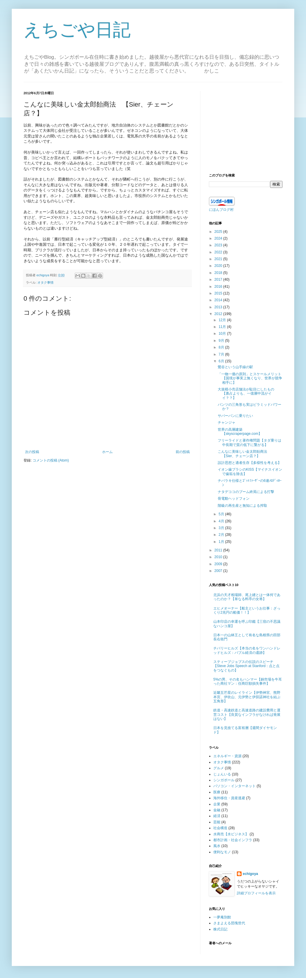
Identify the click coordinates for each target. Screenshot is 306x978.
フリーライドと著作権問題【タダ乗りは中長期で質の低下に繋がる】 (249, 442)
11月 (223, 327)
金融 (216, 810)
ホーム (107, 452)
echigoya (250, 874)
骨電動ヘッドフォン (234, 498)
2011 (218, 550)
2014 (218, 300)
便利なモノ (222, 852)
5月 (222, 514)
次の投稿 (32, 452)
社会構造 (220, 828)
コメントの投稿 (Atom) (51, 460)
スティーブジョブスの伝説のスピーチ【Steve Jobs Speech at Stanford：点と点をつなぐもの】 (246, 666)
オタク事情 (45, 282)
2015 (218, 293)
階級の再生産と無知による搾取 (242, 506)
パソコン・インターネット (234, 786)
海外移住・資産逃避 (229, 798)
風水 (216, 846)
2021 (218, 259)
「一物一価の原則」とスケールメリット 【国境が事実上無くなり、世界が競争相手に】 (251, 378)
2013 (218, 307)
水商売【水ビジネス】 (231, 834)
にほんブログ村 (221, 210)
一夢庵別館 (222, 917)
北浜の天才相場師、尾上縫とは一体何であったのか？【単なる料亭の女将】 (246, 597)
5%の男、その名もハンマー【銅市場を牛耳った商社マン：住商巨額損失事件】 (247, 681)
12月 (223, 320)
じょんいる (222, 774)
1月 (222, 542)
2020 (218, 266)
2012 (218, 314)
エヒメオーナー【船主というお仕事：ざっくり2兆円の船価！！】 (246, 610)
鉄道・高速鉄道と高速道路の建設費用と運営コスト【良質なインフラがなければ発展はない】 (246, 714)
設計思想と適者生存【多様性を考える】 (249, 463)
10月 (223, 333)
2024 (218, 238)
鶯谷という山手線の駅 (235, 367)
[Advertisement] (245, 127)
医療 (216, 792)
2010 (218, 557)
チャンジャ (226, 422)
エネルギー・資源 (227, 756)
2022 (218, 252)
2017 (218, 279)
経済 (216, 816)
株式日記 (220, 929)
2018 (218, 273)
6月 (222, 361)
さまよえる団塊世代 (229, 923)
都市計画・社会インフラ (232, 840)
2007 (218, 571)
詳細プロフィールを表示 (256, 893)
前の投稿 (183, 452)
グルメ (218, 768)
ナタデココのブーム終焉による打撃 (246, 492)
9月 (222, 341)
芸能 (216, 822)
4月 (222, 521)
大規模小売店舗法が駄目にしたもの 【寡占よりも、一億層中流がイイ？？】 (248, 393)
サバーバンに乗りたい (235, 416)
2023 (218, 245)
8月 (222, 347)
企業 (216, 804)
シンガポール (224, 780)
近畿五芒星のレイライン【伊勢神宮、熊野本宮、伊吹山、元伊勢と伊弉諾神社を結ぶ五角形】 (246, 697)
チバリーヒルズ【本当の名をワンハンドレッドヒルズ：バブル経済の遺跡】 (246, 650)
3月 (222, 528)
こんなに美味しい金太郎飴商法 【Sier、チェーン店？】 (244, 454)
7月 (222, 354)
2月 (222, 535)
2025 (218, 232)
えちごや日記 (77, 30)
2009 (218, 564)
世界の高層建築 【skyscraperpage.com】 (240, 431)
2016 (218, 287)
